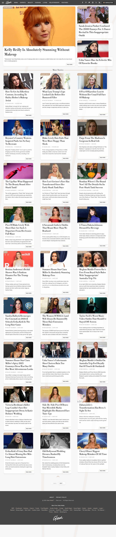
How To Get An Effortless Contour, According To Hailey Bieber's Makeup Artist (20, 103)
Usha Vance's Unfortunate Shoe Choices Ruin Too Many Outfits (57, 374)
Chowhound (19, 520)
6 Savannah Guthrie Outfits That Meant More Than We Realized (58, 235)
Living (45, 2)
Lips (5, 168)
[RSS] (99, 3)
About (52, 509)
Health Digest (68, 520)
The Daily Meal (86, 522)
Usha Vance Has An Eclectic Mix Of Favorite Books (93, 67)
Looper (101, 520)
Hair (42, 305)
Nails (5, 124)
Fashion (38, 2)
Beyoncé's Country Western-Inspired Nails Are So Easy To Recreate (19, 147)
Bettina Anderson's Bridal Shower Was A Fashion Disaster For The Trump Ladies (20, 281)
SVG (71, 522)
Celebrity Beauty (8, 7)
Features (65, 2)
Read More (69, 70)
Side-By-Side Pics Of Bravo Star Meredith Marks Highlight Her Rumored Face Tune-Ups (57, 423)
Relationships (54, 2)
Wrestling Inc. (63, 524)
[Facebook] (82, 3)
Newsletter (108, 2)
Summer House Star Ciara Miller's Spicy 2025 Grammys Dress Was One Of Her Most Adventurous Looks (19, 377)
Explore (32, 520)
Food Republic (44, 520)
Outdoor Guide (36, 522)
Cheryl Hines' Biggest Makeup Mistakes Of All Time (93, 466)
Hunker (84, 520)
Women (56, 524)
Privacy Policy (61, 509)
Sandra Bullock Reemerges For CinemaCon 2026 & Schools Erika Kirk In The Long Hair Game (20, 330)
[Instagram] (93, 3)
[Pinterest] (86, 3)
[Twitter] (96, 3)
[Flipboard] (89, 3)
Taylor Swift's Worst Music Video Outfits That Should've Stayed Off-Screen (92, 328)
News (16, 2)
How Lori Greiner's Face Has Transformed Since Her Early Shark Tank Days (56, 192)
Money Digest (19, 522)
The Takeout (101, 522)
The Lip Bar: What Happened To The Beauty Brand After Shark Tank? (21, 192)
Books (79, 44)
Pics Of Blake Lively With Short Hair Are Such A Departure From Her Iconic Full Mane (20, 236)
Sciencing (51, 522)
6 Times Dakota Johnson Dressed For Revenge (91, 235)
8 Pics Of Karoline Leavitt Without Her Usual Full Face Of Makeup (94, 103)
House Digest (77, 520)
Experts (23, 2)
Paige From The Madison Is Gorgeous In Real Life (92, 146)
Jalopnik (95, 520)
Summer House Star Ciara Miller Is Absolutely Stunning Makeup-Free (58, 281)
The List (94, 522)
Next (61, 495)
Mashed (12, 522)
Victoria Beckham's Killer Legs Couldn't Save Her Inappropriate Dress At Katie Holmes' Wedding (21, 423)
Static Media (50, 513)
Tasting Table (77, 522)
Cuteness (25, 520)
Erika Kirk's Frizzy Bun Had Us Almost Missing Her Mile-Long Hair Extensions (20, 468)
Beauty (30, 2)
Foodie (37, 520)
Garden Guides (54, 520)
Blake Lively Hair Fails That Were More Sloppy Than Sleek (56, 146)
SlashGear (65, 522)
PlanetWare (44, 522)
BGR (13, 520)
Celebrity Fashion (82, 7)
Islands (89, 520)
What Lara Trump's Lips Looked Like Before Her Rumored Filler (58, 101)
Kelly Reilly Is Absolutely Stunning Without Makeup (37, 52)
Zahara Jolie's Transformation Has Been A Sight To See (93, 422)
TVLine (51, 524)
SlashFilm (58, 522)
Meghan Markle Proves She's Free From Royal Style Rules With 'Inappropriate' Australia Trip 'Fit (93, 282)
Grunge (61, 520)
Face (5, 79)
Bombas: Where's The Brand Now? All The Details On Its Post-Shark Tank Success (92, 192)
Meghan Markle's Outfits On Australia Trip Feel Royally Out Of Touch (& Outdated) (93, 376)
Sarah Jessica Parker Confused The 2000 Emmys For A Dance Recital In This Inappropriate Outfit (95, 33)
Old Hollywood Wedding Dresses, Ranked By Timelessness (54, 468)
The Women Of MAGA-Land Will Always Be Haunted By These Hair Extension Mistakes (58, 328)
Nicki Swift (28, 522)
